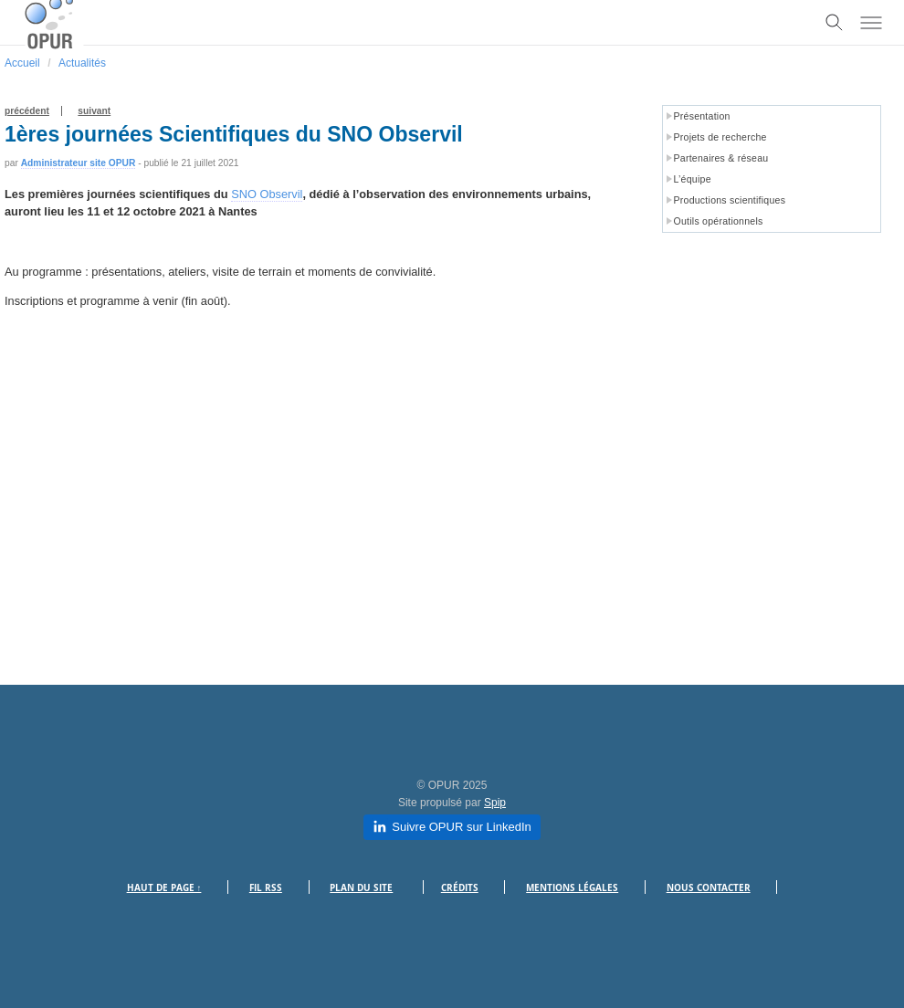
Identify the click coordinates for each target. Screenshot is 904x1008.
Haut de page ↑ (164, 888)
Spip (495, 802)
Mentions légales (572, 888)
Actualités (82, 63)
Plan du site (361, 888)
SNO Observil (266, 194)
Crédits (459, 888)
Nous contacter (709, 888)
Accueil (22, 63)
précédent (27, 111)
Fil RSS (265, 888)
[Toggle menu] (871, 23)
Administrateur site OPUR (78, 163)
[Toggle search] (834, 23)
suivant (94, 111)
